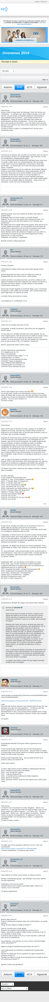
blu (11, 250)
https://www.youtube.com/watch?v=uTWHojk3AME (19, 848)
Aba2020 (14, 680)
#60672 (45, 802)
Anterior (8, 87)
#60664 (45, 262)
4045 (19, 87)
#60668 (45, 522)
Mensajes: (36, 101)
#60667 (45, 421)
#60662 (45, 151)
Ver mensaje (21, 607)
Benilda (13, 409)
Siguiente (42, 87)
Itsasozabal (15, 139)
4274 (29, 87)
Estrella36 (14, 904)
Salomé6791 (15, 95)
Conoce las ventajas (24, 40)
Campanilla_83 (16, 198)
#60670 (45, 692)
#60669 (45, 599)
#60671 (45, 740)
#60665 (45, 321)
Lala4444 (14, 309)
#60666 (45, 387)
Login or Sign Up (41, 1)
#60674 (45, 871)
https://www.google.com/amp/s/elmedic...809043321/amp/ (21, 701)
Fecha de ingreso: (16, 101)
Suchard (13, 728)
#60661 (45, 107)
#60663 (45, 210)
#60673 (45, 841)
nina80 (13, 510)
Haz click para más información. (31, 23)
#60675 (45, 916)
